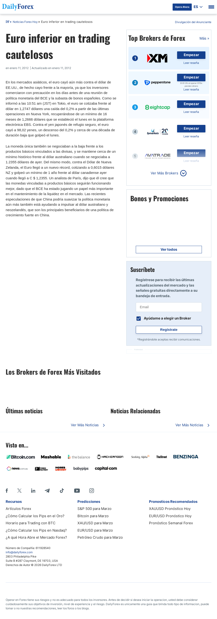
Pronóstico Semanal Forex (171, 523)
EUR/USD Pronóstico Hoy (170, 516)
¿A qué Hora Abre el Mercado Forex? (36, 537)
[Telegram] (47, 490)
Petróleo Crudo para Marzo (100, 537)
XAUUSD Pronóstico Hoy (170, 508)
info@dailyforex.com (19, 552)
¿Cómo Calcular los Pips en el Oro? (35, 516)
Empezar (191, 55)
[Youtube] (77, 490)
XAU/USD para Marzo (95, 523)
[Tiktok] (62, 490)
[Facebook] (7, 490)
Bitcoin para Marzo (93, 516)
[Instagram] (91, 490)
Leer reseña (191, 63)
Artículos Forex (18, 508)
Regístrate (168, 330)
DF (7, 22)
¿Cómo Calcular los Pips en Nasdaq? (36, 530)
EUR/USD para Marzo (95, 530)
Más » (204, 38)
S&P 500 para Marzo (94, 508)
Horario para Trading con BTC (30, 523)
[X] (19, 490)
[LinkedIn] (33, 490)
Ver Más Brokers (164, 173)
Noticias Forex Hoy (25, 22)
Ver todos (169, 249)
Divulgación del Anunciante (193, 22)
